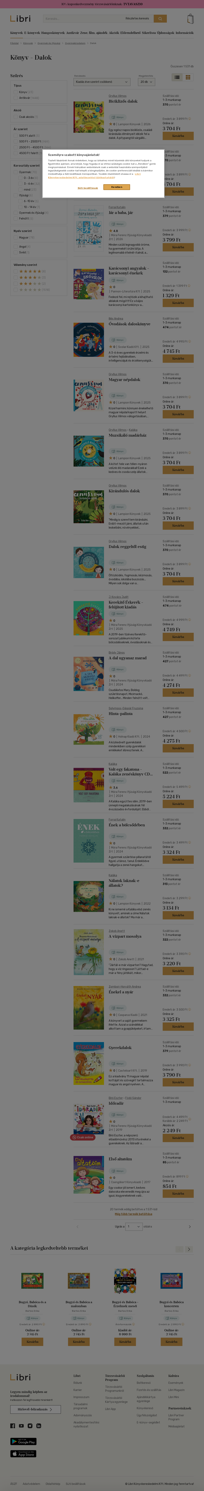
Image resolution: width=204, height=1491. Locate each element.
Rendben (116, 187)
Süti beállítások (88, 188)
